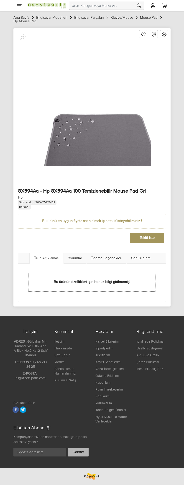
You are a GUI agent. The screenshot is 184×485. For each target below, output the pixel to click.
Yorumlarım (103, 403)
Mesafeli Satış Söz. (150, 369)
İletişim (59, 341)
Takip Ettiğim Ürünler (110, 410)
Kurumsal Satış (65, 380)
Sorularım (102, 396)
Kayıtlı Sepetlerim (107, 362)
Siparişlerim (103, 348)
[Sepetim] (165, 5)
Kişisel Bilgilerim (107, 341)
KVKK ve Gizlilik (147, 355)
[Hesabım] (153, 5)
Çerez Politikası (147, 362)
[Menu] (19, 5)
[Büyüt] (23, 37)
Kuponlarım (103, 383)
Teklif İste (147, 238)
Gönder (78, 452)
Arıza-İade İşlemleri (109, 369)
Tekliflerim (102, 355)
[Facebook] (16, 409)
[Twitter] (23, 409)
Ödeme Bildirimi (107, 376)
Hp (20, 197)
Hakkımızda (63, 348)
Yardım (59, 362)
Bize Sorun (62, 355)
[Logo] (45, 5)
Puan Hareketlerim (109, 389)
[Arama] (139, 5)
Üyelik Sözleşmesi (149, 348)
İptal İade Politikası (150, 341)
